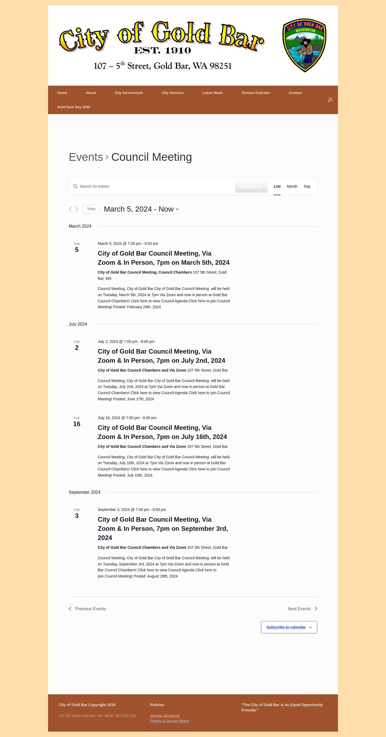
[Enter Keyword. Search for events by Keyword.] (152, 186)
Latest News (212, 93)
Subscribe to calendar (286, 627)
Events (86, 157)
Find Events (251, 186)
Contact (295, 93)
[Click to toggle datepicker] (141, 209)
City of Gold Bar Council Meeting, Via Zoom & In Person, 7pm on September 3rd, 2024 (163, 528)
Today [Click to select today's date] (91, 209)
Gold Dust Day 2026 (73, 107)
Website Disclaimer (165, 716)
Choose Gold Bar (256, 93)
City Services (173, 93)
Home (62, 93)
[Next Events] (77, 209)
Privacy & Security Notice (169, 721)
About (91, 93)
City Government (129, 93)
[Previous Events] (70, 209)
